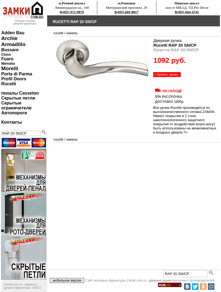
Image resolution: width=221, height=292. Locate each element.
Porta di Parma (16, 74)
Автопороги (14, 112)
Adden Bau (12, 32)
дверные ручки (160, 280)
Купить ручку (167, 74)
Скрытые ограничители (16, 105)
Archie (9, 38)
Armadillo (13, 44)
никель (72, 33)
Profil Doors (13, 78)
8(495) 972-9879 (72, 12)
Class (6, 54)
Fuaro (7, 58)
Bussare (9, 49)
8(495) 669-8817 (126, 12)
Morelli (9, 68)
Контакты (11, 122)
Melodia (8, 63)
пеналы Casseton (20, 93)
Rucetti (8, 83)
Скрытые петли (18, 98)
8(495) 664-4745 (187, 12)
